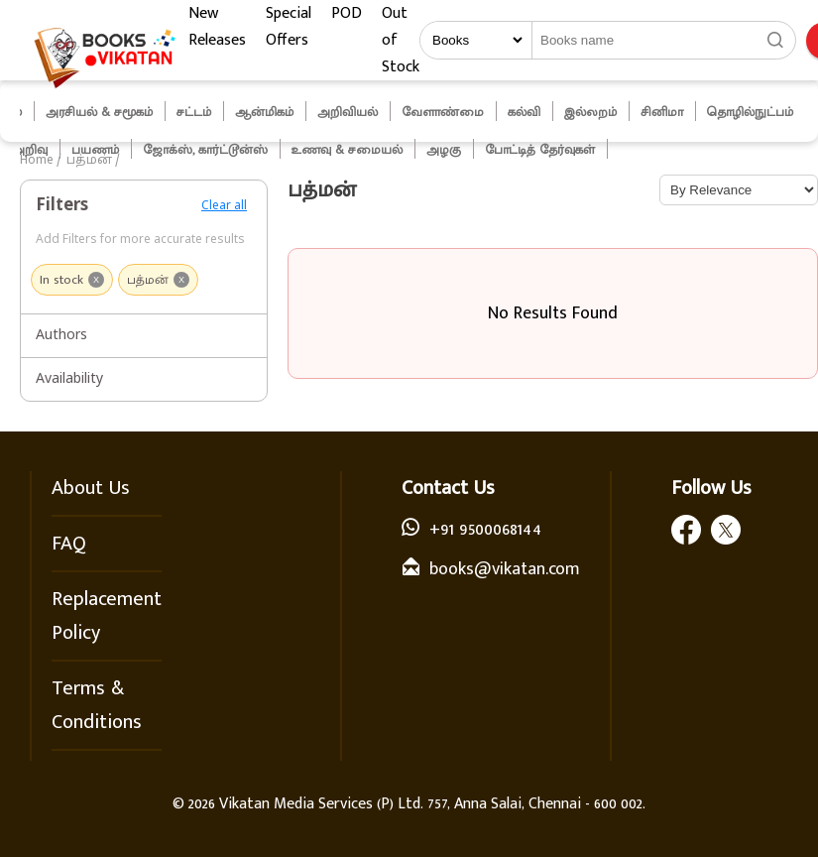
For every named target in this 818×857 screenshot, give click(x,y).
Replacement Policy (107, 616)
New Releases (217, 27)
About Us (91, 488)
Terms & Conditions (97, 705)
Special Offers (288, 27)
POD (346, 13)
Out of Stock (400, 40)
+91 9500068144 (485, 530)
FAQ (69, 543)
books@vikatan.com (504, 569)
